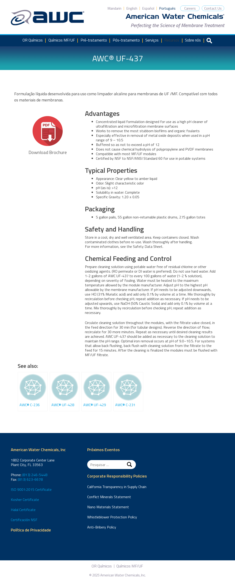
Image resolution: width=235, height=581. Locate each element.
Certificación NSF (24, 519)
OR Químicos (32, 40)
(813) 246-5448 (34, 475)
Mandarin (114, 8)
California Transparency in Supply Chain (116, 486)
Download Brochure (47, 136)
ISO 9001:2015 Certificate (31, 489)
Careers (190, 8)
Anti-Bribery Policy (101, 527)
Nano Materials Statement (108, 507)
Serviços (152, 40)
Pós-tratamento (126, 40)
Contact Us (213, 8)
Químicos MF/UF (61, 40)
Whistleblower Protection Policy (112, 517)
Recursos (171, 40)
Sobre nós (193, 40)
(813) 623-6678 (30, 479)
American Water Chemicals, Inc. (47, 17)
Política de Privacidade (31, 530)
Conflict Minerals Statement (109, 497)
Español (148, 8)
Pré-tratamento (94, 40)
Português (167, 8)
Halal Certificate (23, 509)
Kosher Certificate (25, 499)
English (131, 8)
